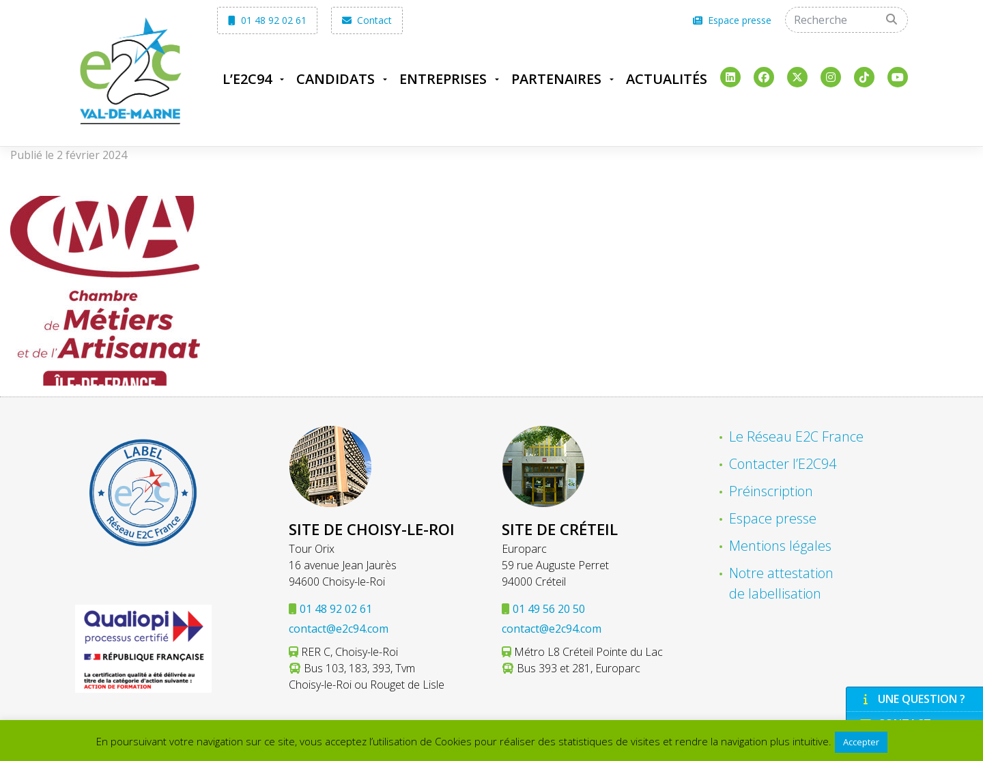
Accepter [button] (861, 742)
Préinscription (771, 491)
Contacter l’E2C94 (782, 464)
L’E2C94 (247, 79)
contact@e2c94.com (338, 628)
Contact (367, 20)
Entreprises (443, 79)
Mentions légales (780, 545)
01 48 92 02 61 (267, 20)
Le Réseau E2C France (796, 436)
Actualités (666, 79)
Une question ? (912, 698)
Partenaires (556, 79)
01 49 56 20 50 (549, 608)
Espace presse (732, 20)
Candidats (335, 79)
